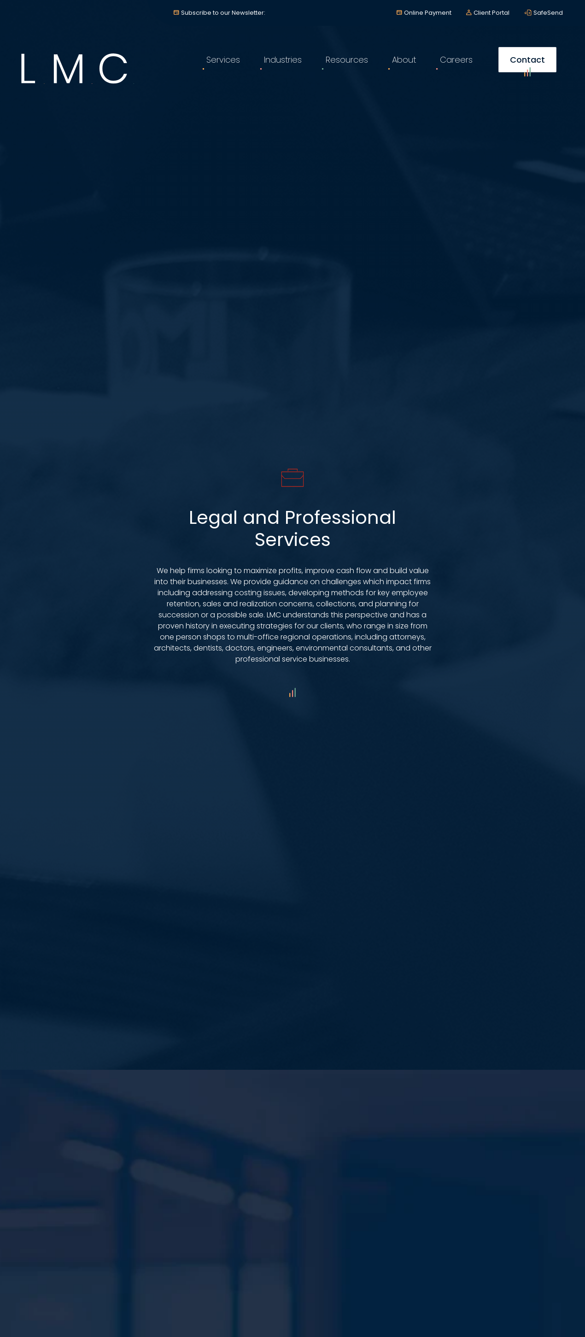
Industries (283, 59)
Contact (527, 63)
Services (223, 59)
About (404, 59)
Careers (456, 59)
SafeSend (548, 12)
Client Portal (491, 12)
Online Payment (427, 12)
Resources (347, 59)
